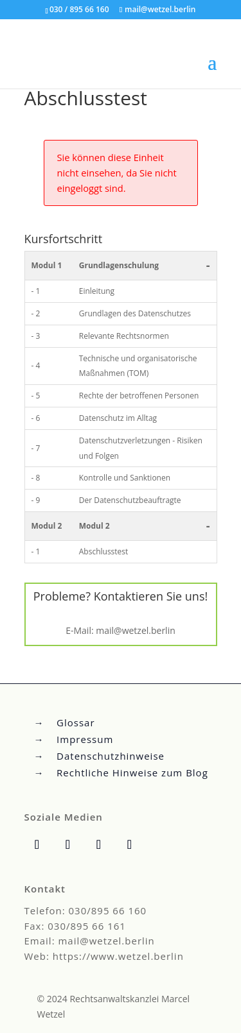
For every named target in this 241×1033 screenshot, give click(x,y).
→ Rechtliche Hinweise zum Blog (121, 772)
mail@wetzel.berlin (135, 630)
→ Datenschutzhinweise (99, 755)
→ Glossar (64, 722)
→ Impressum (74, 739)
